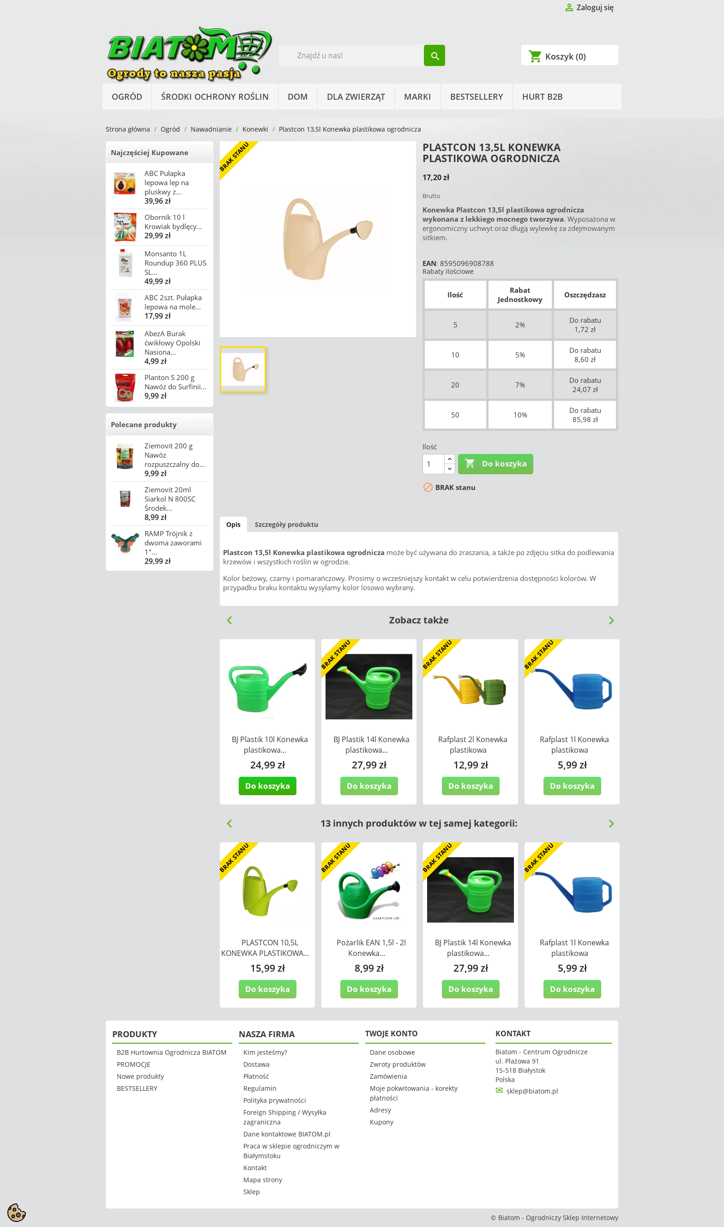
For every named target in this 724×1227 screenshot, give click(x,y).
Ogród (127, 96)
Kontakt (255, 1167)
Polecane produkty (144, 424)
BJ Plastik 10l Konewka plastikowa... (270, 744)
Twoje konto (391, 1033)
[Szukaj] (362, 55)
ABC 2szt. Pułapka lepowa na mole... (173, 302)
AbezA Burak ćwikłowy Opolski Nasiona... (172, 343)
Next (607, 617)
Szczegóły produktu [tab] (286, 524)
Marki (417, 96)
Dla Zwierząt (356, 96)
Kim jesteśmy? (265, 1052)
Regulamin (260, 1088)
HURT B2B (542, 96)
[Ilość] (433, 464)
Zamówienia (388, 1076)
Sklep (251, 1191)
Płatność (256, 1076)
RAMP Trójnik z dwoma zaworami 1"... (173, 542)
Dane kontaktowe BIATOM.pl (287, 1134)
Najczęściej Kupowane (149, 152)
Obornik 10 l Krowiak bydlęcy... (173, 221)
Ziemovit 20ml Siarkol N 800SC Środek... (170, 499)
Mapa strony (262, 1179)
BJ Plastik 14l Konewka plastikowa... (371, 744)
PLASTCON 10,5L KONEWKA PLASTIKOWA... (265, 947)
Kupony (381, 1122)
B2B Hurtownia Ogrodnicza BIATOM (172, 1052)
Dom (298, 96)
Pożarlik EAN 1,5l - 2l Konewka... (371, 947)
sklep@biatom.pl (532, 1091)
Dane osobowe (392, 1052)
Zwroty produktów (398, 1064)
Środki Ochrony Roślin (215, 96)
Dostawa (256, 1064)
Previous (225, 617)
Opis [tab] (233, 524)
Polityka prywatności (274, 1100)
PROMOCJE (134, 1064)
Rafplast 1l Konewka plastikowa (574, 744)
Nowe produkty (140, 1076)
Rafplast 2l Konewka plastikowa (472, 744)
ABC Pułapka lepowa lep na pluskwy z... (167, 182)
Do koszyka (496, 464)
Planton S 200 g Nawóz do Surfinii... (175, 382)
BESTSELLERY (476, 96)
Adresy (380, 1110)
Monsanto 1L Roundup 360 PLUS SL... (175, 263)
